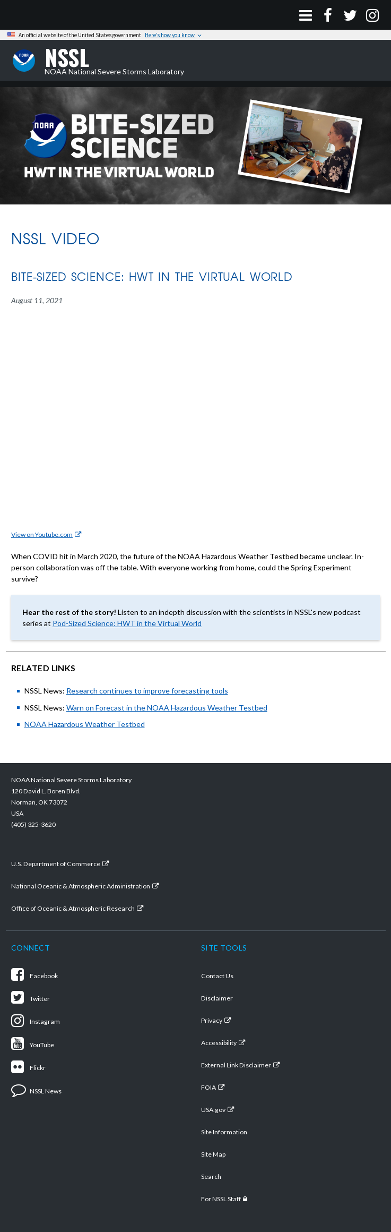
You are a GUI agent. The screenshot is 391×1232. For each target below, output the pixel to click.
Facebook (34, 976)
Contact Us (217, 976)
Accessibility (219, 1043)
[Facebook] (327, 15)
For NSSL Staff (221, 1199)
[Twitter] (350, 15)
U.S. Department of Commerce (55, 864)
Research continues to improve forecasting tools (147, 690)
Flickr (28, 1068)
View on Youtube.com (42, 534)
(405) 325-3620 (33, 824)
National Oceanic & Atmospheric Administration (80, 886)
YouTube (32, 1045)
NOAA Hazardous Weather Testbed (84, 724)
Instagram (35, 1021)
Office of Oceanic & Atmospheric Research (73, 908)
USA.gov (213, 1110)
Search (211, 1176)
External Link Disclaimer (236, 1065)
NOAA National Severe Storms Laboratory (114, 60)
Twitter (30, 999)
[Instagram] (372, 15)
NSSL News (36, 1091)
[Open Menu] (305, 15)
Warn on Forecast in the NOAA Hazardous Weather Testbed (166, 707)
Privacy (211, 1020)
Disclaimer (217, 998)
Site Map (213, 1154)
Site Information (224, 1132)
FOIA (208, 1087)
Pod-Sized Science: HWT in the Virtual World (127, 623)
